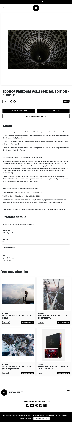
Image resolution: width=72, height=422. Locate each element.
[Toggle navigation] (69, 8)
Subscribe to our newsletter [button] (36, 401)
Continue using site (41, 419)
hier (51, 209)
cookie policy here (26, 418)
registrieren (43, 2)
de (26, 2)
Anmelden (34, 2)
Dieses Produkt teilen (36, 116)
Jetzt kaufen (53, 111)
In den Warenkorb (19, 111)
